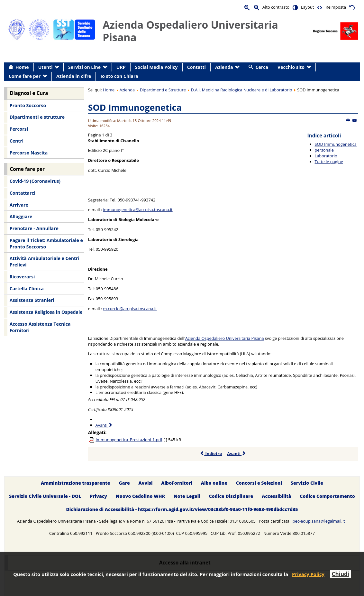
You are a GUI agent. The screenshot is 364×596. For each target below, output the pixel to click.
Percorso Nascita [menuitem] (29, 153)
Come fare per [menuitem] (25, 76)
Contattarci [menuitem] (22, 193)
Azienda (127, 90)
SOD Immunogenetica (135, 107)
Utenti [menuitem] (45, 67)
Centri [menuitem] (16, 141)
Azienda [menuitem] (224, 67)
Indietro (211, 453)
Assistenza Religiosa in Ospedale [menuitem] (46, 312)
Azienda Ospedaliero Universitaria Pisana (224, 338)
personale (324, 150)
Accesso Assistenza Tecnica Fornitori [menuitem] (40, 327)
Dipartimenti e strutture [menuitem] (37, 117)
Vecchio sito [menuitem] (291, 67)
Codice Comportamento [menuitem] (327, 496)
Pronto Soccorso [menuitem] (28, 105)
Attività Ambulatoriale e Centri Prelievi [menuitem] (44, 261)
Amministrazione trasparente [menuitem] (75, 483)
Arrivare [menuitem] (19, 205)
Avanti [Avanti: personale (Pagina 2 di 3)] (104, 425)
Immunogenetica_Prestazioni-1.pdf (129, 439)
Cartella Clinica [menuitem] (27, 288)
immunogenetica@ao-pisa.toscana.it (137, 209)
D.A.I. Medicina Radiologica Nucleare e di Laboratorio (241, 90)
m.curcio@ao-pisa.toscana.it (130, 309)
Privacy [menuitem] (98, 496)
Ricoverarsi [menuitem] (22, 277)
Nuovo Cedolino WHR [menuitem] (140, 496)
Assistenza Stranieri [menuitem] (32, 300)
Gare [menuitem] (124, 483)
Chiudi (340, 574)
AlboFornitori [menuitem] (176, 483)
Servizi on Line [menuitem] (84, 67)
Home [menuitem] (22, 67)
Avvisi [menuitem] (146, 483)
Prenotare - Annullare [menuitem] (34, 228)
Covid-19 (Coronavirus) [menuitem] (35, 181)
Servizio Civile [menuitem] (307, 483)
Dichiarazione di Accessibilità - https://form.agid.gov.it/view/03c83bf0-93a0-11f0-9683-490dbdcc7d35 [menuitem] (182, 509)
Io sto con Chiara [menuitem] (119, 76)
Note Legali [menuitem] (187, 496)
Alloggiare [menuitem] (21, 216)
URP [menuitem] (121, 67)
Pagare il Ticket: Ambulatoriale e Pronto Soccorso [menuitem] (46, 243)
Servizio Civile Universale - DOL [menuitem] (45, 496)
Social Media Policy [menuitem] (156, 67)
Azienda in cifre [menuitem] (73, 76)
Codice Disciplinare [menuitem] (231, 496)
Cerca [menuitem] (262, 67)
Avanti (236, 453)
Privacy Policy (308, 574)
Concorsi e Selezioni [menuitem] (259, 483)
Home (108, 90)
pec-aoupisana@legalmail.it (319, 521)
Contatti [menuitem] (196, 67)
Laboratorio (326, 156)
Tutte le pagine (329, 161)
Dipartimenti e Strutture (163, 90)
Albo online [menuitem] (214, 483)
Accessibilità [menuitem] (276, 496)
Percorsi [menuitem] (19, 129)
